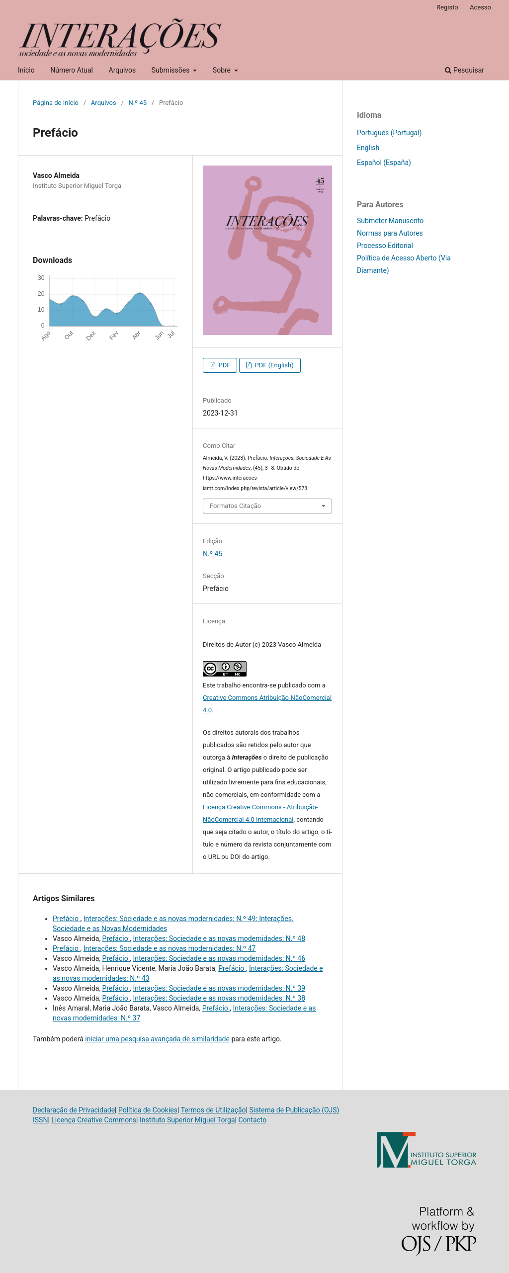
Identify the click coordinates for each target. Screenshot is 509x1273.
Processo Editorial (385, 246)
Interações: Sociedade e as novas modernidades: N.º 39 (219, 988)
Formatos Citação (235, 505)
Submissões (171, 70)
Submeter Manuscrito (390, 221)
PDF (223, 365)
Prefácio (67, 919)
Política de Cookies (147, 1110)
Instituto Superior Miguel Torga (187, 1120)
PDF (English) (273, 365)
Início (26, 70)
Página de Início (56, 102)
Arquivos (122, 70)
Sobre (223, 70)
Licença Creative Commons (93, 1120)
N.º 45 (138, 102)
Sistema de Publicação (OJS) (294, 1110)
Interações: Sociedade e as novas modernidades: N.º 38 (219, 998)
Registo (447, 7)
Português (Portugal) (389, 133)
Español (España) (384, 163)
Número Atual (71, 70)
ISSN (40, 1120)
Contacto (252, 1120)
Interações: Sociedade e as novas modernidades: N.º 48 (219, 938)
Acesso (480, 7)
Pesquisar (464, 70)
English (368, 148)
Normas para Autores (390, 233)
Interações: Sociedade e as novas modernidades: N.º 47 (170, 948)
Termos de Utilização (213, 1110)
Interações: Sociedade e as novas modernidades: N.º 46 (219, 958)
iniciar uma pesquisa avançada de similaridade (157, 1039)
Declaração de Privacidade (74, 1110)
